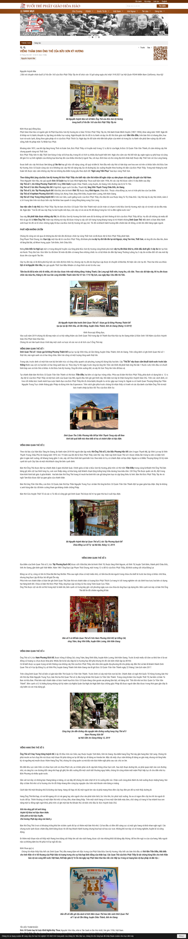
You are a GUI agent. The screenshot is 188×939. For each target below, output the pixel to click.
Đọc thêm (164, 764)
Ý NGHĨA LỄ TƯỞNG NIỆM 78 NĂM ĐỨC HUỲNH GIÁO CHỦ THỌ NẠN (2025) (69, 838)
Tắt (153, 695)
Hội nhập (156, 1)
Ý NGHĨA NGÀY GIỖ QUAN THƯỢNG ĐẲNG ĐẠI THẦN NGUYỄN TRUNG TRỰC (69, 770)
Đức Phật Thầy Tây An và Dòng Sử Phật (54, 853)
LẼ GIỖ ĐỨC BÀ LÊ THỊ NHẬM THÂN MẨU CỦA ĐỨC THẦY (61, 886)
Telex (159, 695)
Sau (148, 21)
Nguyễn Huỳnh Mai (28, 32)
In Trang (21, 690)
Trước (142, 21)
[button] (89, 10)
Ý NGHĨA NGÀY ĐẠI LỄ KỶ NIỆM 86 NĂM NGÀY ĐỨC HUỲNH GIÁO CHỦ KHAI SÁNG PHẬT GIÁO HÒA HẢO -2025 (83, 821)
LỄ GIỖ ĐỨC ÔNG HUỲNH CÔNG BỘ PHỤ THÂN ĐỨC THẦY (61, 901)
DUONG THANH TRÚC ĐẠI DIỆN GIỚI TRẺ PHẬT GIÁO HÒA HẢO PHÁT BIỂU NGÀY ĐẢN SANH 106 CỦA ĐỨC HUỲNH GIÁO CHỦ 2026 (92, 755)
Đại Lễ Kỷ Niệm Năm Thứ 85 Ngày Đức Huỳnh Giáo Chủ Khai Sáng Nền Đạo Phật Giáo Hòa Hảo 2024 (79, 871)
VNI (164, 695)
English (164, 1)
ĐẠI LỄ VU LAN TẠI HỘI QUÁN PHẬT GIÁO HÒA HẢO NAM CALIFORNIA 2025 (69, 805)
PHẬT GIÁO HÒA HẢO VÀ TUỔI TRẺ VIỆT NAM (56, 788)
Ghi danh (147, 1)
